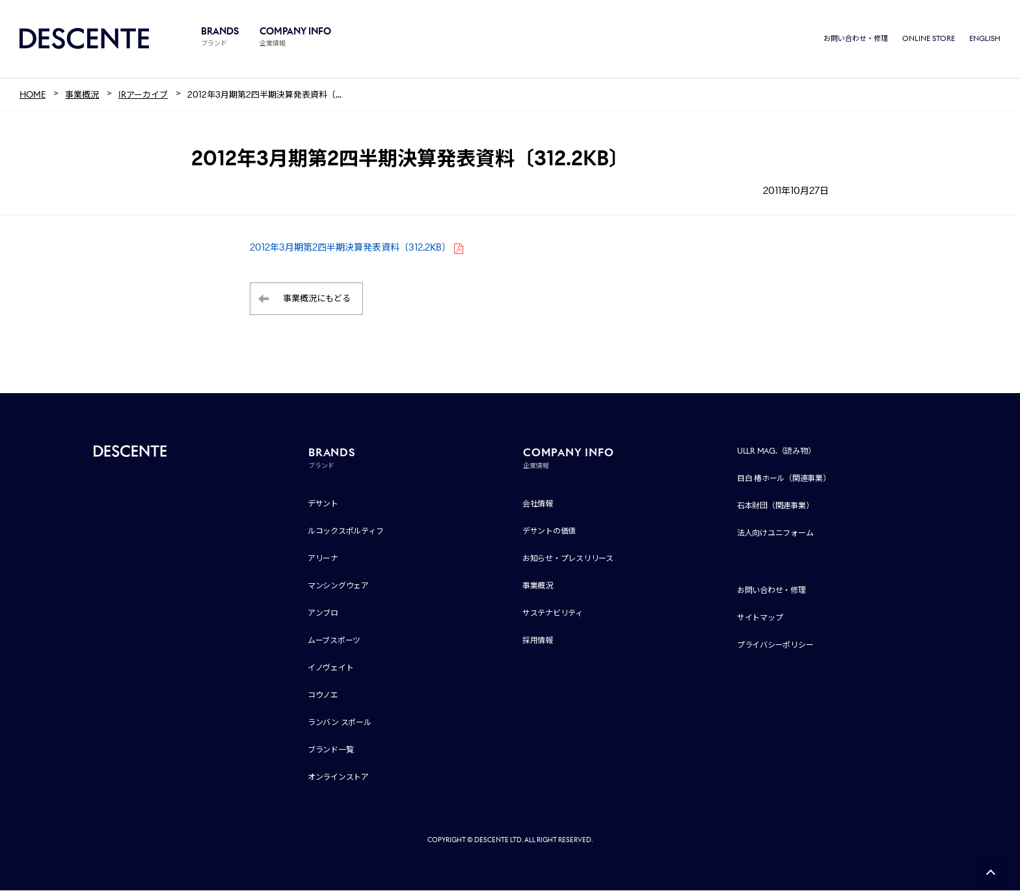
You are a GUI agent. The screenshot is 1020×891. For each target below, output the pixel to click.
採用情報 (537, 641)
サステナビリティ (552, 613)
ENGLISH (984, 39)
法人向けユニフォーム (775, 533)
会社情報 (537, 504)
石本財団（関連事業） (775, 506)
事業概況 (537, 586)
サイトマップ (760, 618)
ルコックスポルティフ (346, 531)
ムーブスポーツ (334, 641)
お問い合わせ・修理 (856, 39)
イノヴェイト (331, 668)
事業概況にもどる (317, 299)
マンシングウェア (338, 586)
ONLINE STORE (928, 39)
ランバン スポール (339, 723)
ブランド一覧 (331, 750)
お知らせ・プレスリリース (567, 559)
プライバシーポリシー (775, 645)
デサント (323, 504)
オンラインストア (338, 777)
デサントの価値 (549, 531)
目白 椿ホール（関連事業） (784, 479)
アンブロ (323, 613)
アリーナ (323, 559)
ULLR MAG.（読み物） (776, 451)
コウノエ (323, 695)
